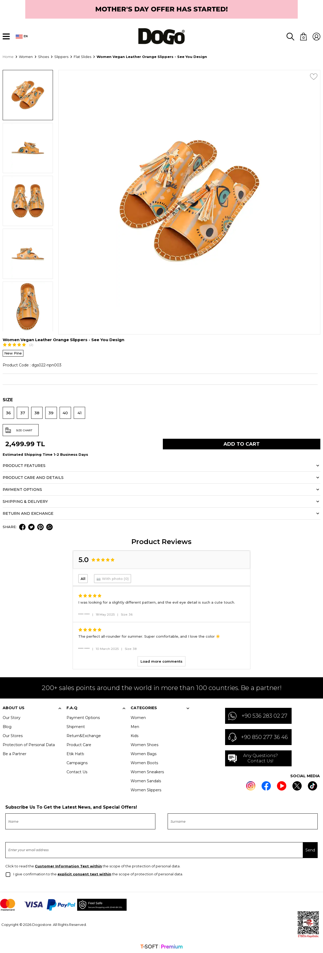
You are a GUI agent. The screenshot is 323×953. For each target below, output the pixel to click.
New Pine (13, 352)
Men (135, 726)
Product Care (79, 744)
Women (138, 717)
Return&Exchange (84, 735)
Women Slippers (146, 789)
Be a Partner (14, 753)
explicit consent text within (84, 873)
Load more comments (161, 661)
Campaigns (77, 762)
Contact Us (77, 771)
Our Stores (13, 735)
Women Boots (144, 762)
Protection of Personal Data (29, 744)
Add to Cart (241, 443)
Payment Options (83, 717)
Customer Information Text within (68, 865)
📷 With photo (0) (112, 578)
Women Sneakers (147, 771)
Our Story (11, 717)
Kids (134, 735)
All (83, 578)
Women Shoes (144, 744)
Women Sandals (146, 780)
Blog (7, 726)
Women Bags (143, 753)
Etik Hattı (75, 753)
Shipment (76, 726)
